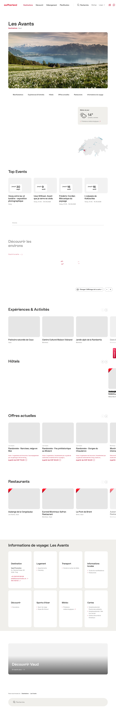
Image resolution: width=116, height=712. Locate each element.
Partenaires (45, 673)
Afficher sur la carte (93, 147)
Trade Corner (80, 680)
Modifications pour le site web (85, 665)
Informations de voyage (95, 95)
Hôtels (51, 95)
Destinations (13, 28)
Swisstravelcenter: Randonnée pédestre (95, 553)
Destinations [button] (25, 639)
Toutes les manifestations (96, 516)
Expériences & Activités (36, 95)
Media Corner (80, 676)
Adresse (78, 669)
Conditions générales (14, 665)
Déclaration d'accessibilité (16, 680)
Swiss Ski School (43, 554)
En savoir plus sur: (24, 385)
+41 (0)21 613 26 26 (17, 522)
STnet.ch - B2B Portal (49, 665)
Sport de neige (42, 552)
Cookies (10, 673)
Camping (40, 515)
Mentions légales (13, 676)
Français (103, 707)
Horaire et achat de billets (71, 513)
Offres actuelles (63, 95)
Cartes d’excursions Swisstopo (95, 562)
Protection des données (15, 669)
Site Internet (15, 526)
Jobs (43, 669)
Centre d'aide (80, 673)
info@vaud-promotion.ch (19, 524)
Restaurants (78, 95)
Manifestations (18, 95)
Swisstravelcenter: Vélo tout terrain (96, 558)
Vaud (20, 28)
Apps (43, 676)
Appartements (42, 513)
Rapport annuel (47, 680)
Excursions (15, 552)
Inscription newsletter (21, 691)
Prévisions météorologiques (91, 121)
